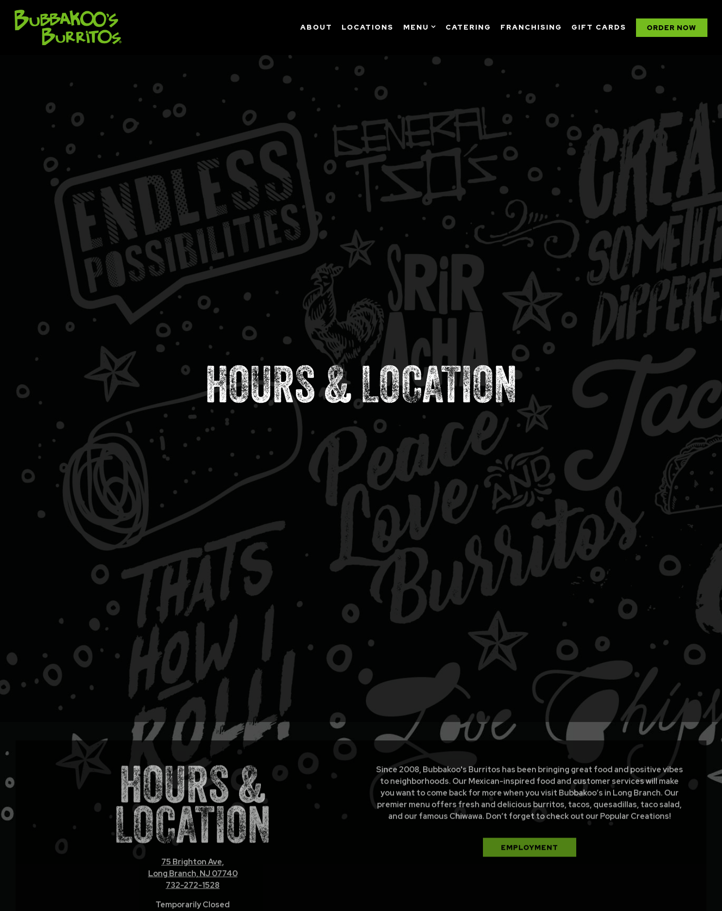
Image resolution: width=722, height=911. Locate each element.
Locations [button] (368, 27)
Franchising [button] (531, 27)
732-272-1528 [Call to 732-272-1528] (193, 856)
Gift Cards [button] (598, 27)
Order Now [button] (671, 27)
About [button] (316, 27)
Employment (529, 818)
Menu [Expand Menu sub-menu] (420, 26)
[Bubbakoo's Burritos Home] (68, 27)
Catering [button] (468, 27)
